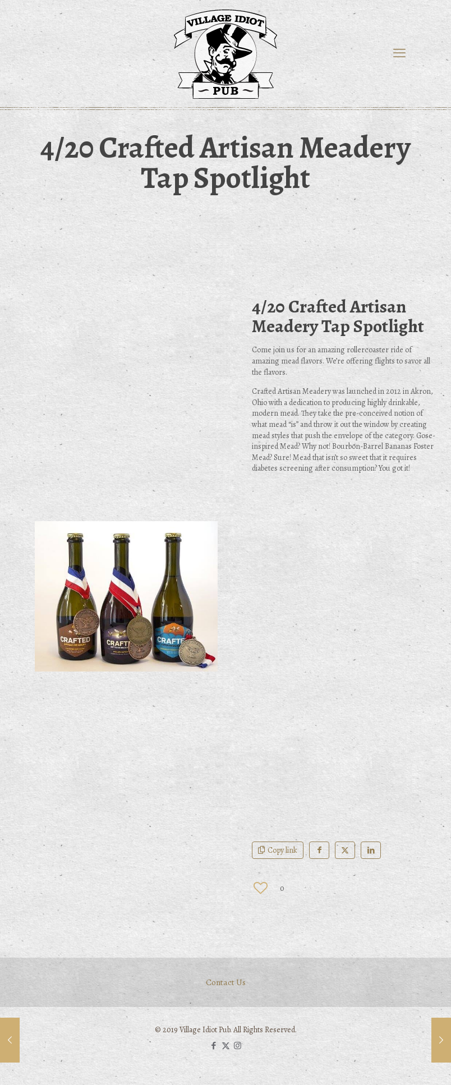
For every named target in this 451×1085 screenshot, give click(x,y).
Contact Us (226, 982)
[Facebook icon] (214, 1045)
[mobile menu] (399, 53)
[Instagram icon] (237, 1045)
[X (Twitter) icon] (226, 1045)
